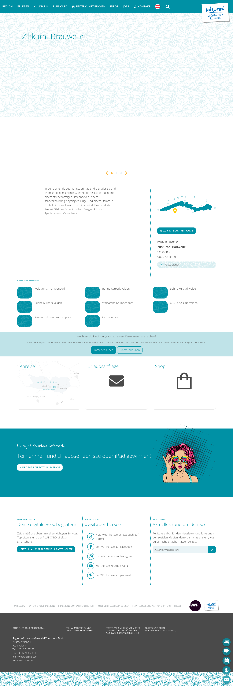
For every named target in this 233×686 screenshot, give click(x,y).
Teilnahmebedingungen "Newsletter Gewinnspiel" (80, 629)
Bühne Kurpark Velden (48, 303)
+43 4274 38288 (25, 649)
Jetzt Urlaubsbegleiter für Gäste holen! (46, 549)
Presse (177, 605)
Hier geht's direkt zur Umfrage (40, 467)
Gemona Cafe (110, 317)
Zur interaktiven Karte (176, 230)
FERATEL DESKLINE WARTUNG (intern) (151, 605)
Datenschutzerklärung (42, 605)
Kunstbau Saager (82, 209)
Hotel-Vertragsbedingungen (113, 605)
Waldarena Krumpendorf (49, 288)
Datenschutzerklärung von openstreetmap (188, 342)
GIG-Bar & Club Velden (184, 303)
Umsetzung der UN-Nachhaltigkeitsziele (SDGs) (160, 629)
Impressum (20, 605)
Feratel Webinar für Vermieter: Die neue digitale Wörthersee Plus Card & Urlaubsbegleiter (123, 630)
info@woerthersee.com (24, 656)
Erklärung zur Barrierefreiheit (76, 605)
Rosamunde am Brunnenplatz (52, 317)
